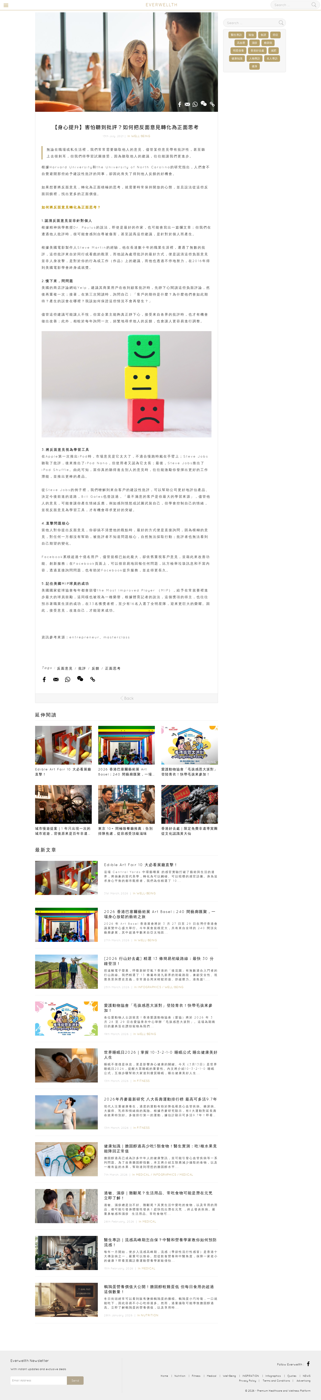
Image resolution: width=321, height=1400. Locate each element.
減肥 (273, 50)
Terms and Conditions (276, 1380)
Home (164, 1375)
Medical (143, 1174)
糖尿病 (268, 42)
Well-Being (140, 136)
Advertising (304, 1380)
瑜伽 (251, 34)
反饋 (96, 668)
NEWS (307, 1375)
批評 (82, 668)
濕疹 (254, 42)
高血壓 (241, 42)
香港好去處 (257, 50)
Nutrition (150, 1315)
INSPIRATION (250, 1375)
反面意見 (65, 668)
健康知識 (237, 58)
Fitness (143, 1080)
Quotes (291, 1375)
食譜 (263, 34)
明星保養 (238, 50)
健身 (254, 66)
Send (75, 1380)
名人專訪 (272, 58)
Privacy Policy (247, 1380)
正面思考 (113, 668)
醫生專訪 (236, 34)
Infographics (150, 987)
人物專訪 (254, 58)
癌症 (275, 34)
